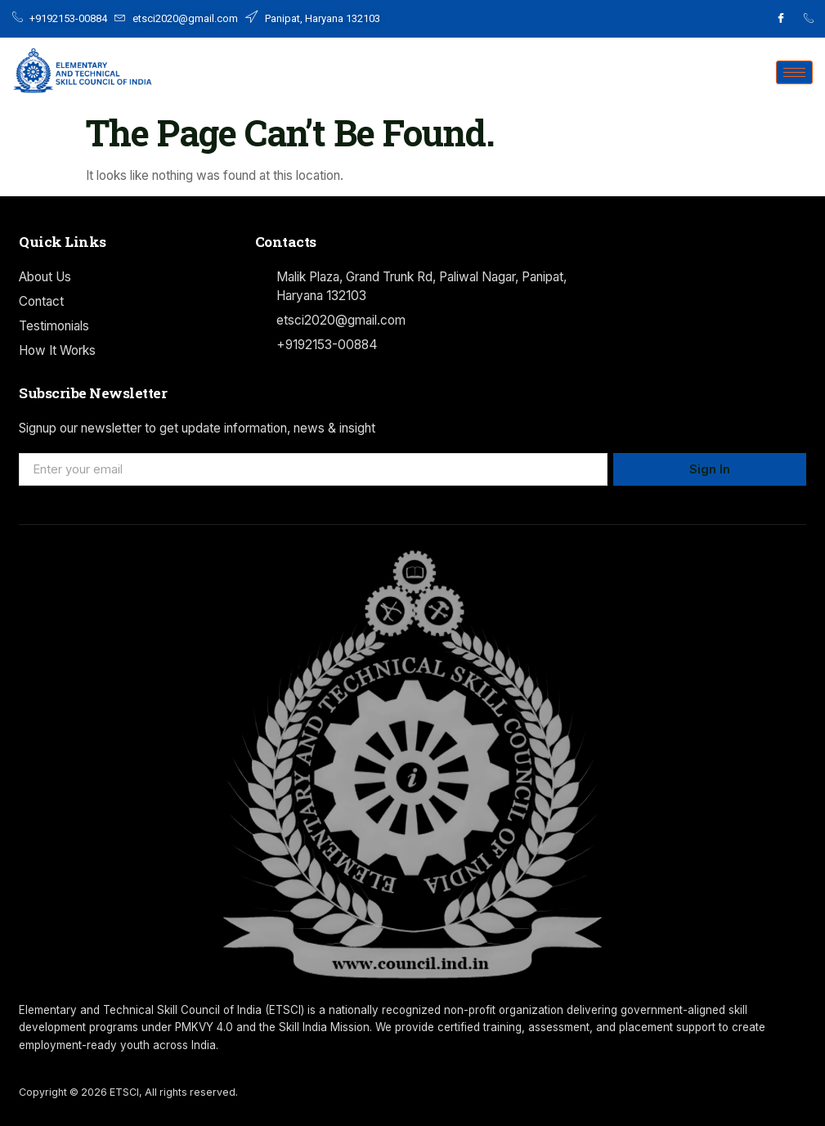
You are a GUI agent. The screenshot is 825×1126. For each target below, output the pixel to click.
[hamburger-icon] (794, 72)
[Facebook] (781, 19)
